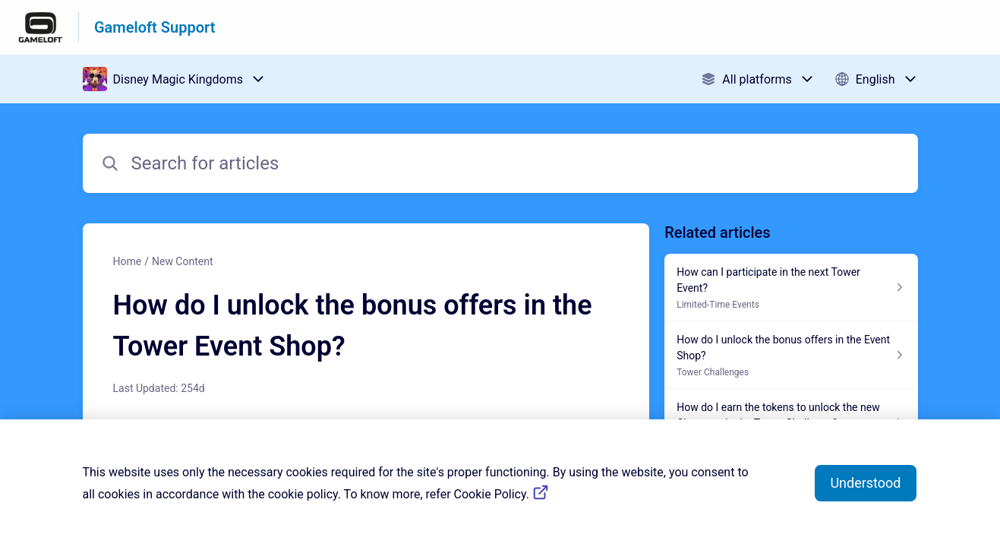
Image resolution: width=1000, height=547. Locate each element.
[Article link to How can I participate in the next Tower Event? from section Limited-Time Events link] (790, 287)
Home (127, 261)
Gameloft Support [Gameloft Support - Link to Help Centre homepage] (154, 27)
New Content (182, 261)
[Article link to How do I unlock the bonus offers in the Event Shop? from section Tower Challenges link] (790, 355)
